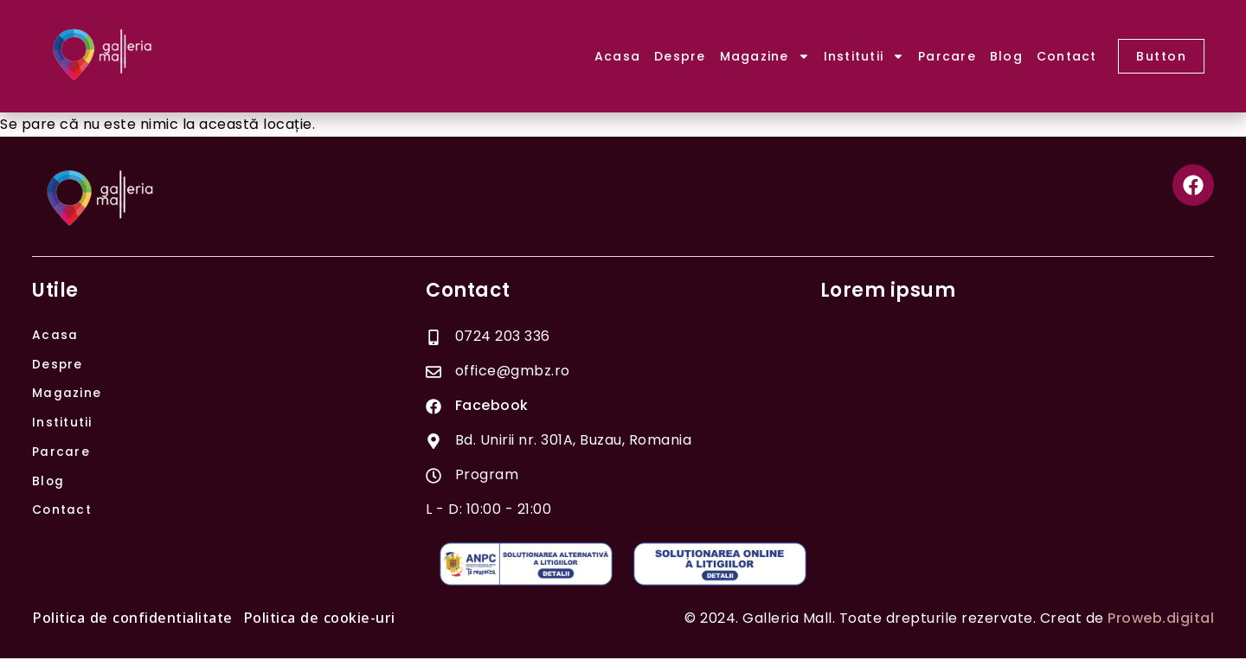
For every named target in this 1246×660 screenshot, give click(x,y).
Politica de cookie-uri (319, 620)
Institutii (864, 56)
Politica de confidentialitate (132, 620)
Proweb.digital (1161, 620)
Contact (1067, 56)
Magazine (765, 56)
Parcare (947, 56)
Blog (1006, 56)
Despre (680, 56)
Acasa (617, 56)
